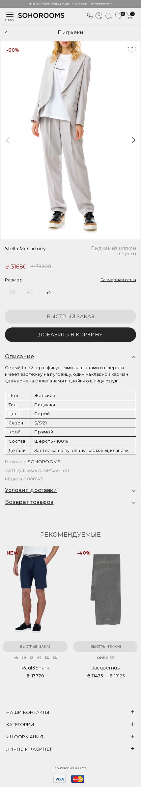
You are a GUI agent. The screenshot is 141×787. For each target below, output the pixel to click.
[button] (133, 140)
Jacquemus (106, 668)
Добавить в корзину (70, 334)
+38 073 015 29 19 (100, 4)
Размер (14, 279)
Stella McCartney (25, 249)
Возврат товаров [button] (29, 502)
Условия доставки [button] (31, 490)
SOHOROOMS (44, 461)
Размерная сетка (118, 279)
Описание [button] (19, 357)
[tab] (70, 356)
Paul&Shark (35, 668)
